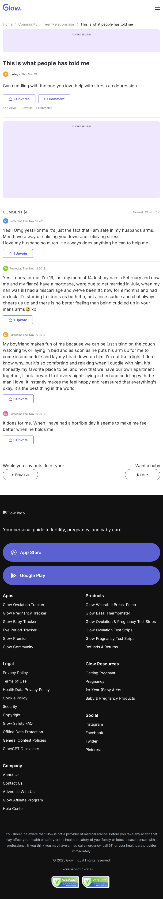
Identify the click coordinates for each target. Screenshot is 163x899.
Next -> (142, 475)
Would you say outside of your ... (36, 465)
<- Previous (20, 475)
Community (27, 24)
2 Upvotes (19, 99)
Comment (54, 99)
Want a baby (147, 465)
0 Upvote (18, 399)
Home (8, 24)
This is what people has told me (106, 24)
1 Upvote (18, 253)
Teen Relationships (59, 24)
